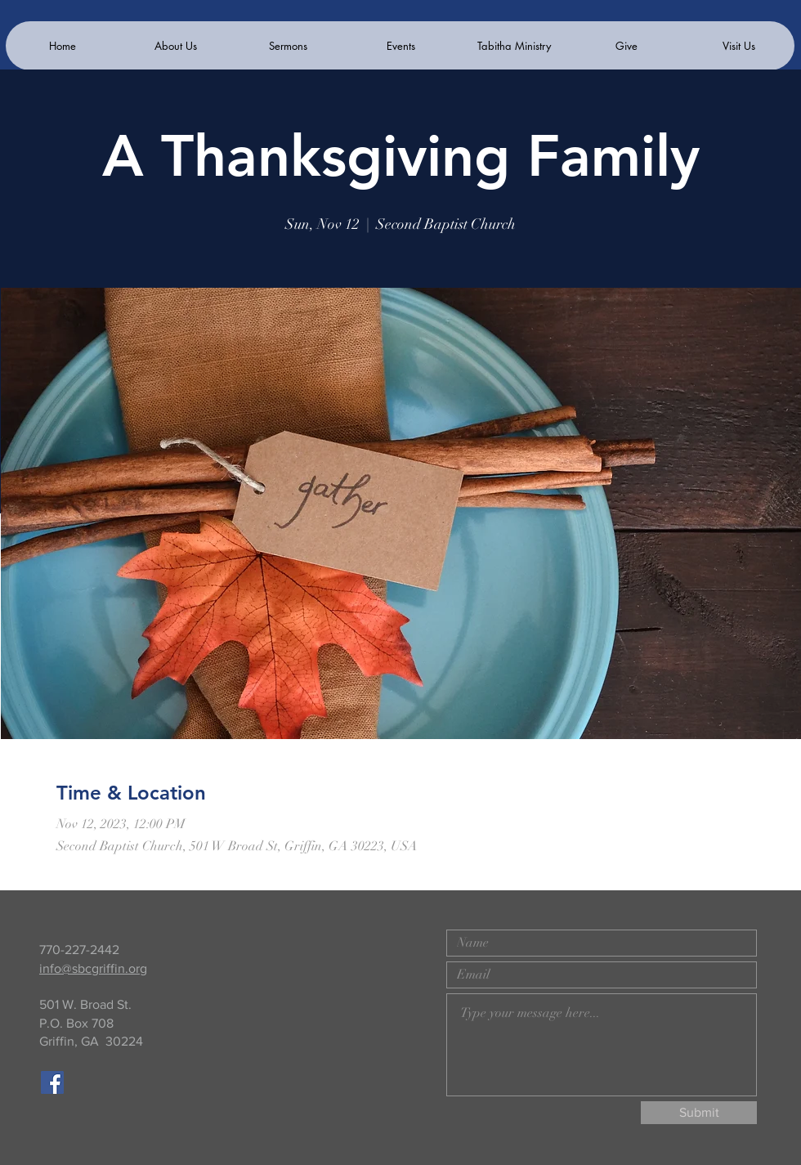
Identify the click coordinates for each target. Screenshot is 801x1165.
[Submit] (699, 1112)
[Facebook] (52, 1082)
